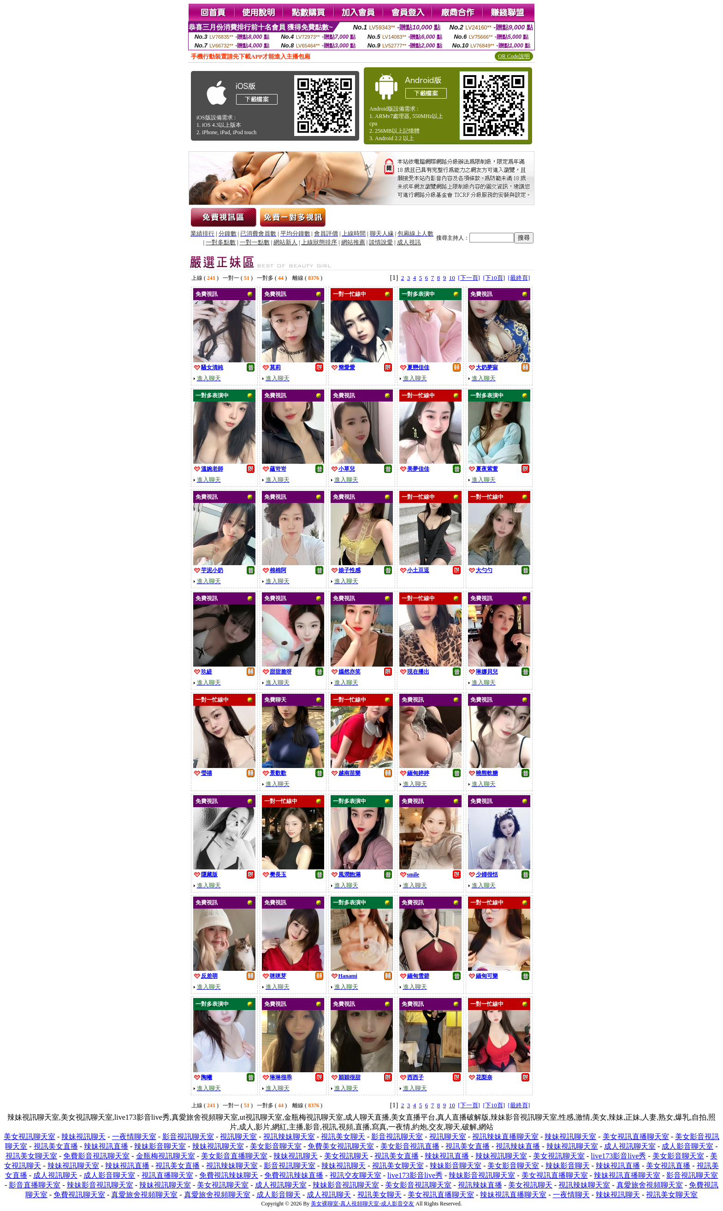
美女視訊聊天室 (29, 1136)
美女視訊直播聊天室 (636, 1136)
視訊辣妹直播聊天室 (505, 1136)
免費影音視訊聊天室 (96, 1156)
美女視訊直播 (668, 1166)
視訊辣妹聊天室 (289, 1136)
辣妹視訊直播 (106, 1146)
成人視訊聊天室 (630, 1146)
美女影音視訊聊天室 (418, 1185)
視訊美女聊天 (343, 1136)
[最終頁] (519, 277)
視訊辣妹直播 (518, 1146)
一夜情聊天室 (134, 1136)
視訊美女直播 (56, 1146)
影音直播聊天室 (34, 1185)
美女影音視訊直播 (409, 1146)
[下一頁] (469, 277)
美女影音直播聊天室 (234, 1156)
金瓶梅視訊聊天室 (165, 1156)
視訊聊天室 (238, 1136)
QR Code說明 (514, 56)
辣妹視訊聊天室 (570, 1136)
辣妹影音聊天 (567, 1166)
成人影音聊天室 (687, 1146)
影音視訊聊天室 (188, 1136)
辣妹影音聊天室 (160, 1146)
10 (452, 277)
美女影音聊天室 (276, 1146)
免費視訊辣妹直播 (293, 1175)
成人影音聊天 (278, 1195)
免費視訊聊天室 (79, 1195)
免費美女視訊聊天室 (341, 1146)
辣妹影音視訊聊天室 (482, 1175)
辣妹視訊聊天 (83, 1136)
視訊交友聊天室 (355, 1175)
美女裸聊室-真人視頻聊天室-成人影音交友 (362, 1203)
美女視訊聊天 (346, 1156)
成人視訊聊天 (55, 1175)
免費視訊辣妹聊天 (228, 1175)
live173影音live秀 (618, 1156)
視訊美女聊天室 (31, 1156)
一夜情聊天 (571, 1195)
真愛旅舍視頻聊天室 (649, 1185)
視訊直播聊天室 (167, 1175)
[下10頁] (494, 277)
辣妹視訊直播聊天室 (627, 1175)
